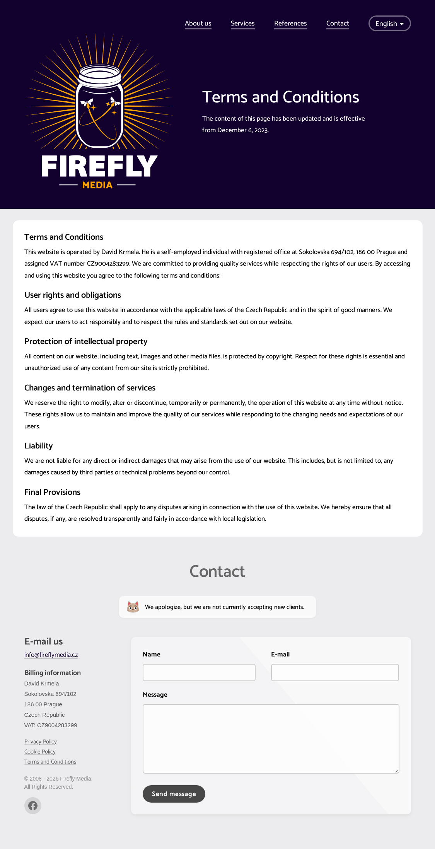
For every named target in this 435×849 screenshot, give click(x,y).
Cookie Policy (40, 752)
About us (198, 23)
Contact (337, 23)
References (290, 23)
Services (243, 23)
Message (155, 694)
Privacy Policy (40, 742)
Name (151, 654)
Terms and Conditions (50, 762)
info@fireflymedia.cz (51, 655)
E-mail (280, 654)
